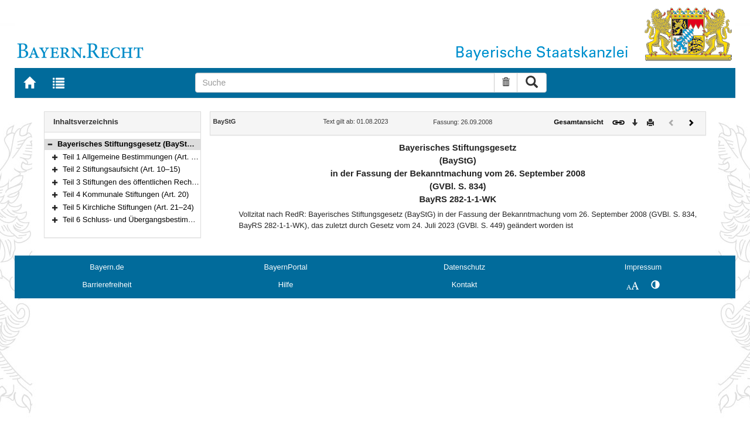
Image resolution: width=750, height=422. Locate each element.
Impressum (643, 267)
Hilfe (286, 284)
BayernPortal (286, 267)
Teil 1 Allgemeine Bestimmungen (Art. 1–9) (134, 156)
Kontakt (464, 284)
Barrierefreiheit (107, 284)
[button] (50, 143)
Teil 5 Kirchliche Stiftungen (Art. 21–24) (128, 207)
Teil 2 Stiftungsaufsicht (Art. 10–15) (121, 169)
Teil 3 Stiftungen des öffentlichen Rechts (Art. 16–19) (151, 182)
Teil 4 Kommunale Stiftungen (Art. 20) (126, 194)
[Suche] (345, 83)
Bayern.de (107, 267)
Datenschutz (464, 267)
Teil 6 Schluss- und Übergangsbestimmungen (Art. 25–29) (160, 219)
